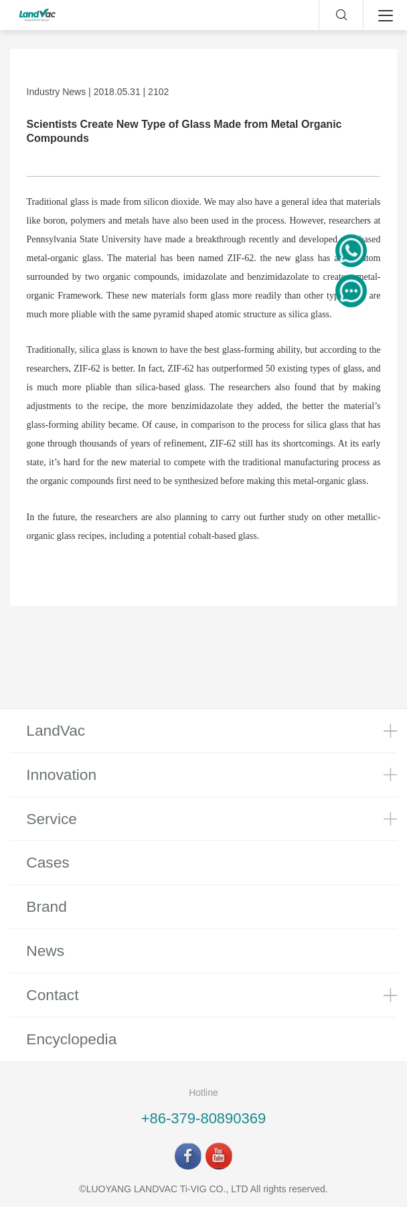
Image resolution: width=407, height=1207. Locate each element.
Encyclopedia (71, 1039)
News (45, 950)
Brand (46, 906)
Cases (47, 862)
